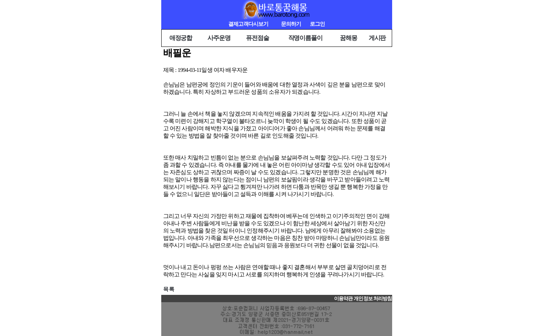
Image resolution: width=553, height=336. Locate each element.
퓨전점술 (257, 38)
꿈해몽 (348, 38)
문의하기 (291, 24)
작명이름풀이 (305, 38)
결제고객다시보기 (248, 24)
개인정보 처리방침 (373, 298)
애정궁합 (180, 38)
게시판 (377, 38)
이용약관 (343, 298)
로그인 (317, 24)
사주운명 (219, 38)
